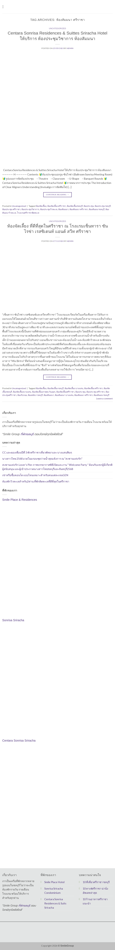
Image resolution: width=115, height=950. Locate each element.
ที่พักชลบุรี (27, 434)
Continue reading (57, 194)
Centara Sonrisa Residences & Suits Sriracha (55, 903)
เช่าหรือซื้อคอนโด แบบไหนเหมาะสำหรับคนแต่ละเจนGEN (35, 475)
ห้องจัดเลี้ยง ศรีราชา (56, 206)
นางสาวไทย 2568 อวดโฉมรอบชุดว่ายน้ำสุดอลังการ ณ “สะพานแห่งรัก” (42, 458)
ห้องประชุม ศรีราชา (11, 209)
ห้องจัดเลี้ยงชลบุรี (75, 206)
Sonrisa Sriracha (13, 620)
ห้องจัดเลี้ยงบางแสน (22, 391)
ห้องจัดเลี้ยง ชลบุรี (55, 388)
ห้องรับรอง (22, 395)
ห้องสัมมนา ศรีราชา (78, 209)
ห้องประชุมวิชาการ (30, 209)
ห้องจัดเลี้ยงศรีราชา (65, 391)
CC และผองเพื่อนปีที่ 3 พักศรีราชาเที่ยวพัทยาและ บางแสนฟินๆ (37, 452)
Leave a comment (104, 398)
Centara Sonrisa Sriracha (18, 740)
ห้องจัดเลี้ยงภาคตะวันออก (43, 391)
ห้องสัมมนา (63, 209)
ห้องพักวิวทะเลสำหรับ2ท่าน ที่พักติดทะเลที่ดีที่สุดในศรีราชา (35, 481)
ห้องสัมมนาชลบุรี (97, 209)
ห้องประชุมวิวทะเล (48, 209)
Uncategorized (57, 28)
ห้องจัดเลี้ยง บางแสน (74, 388)
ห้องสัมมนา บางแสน (64, 395)
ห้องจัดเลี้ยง (41, 206)
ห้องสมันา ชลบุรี (35, 395)
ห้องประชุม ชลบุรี (103, 206)
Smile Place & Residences (19, 499)
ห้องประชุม (89, 206)
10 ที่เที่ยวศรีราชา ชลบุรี (96, 882)
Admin (70, 48)
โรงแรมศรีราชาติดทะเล (28, 212)
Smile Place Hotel (54, 882)
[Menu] (4, 7)
